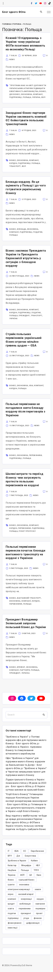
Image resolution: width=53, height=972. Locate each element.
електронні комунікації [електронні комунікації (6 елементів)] (19, 889)
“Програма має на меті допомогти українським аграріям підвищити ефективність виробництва (27, 88)
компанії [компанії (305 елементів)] (12, 899)
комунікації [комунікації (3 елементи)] (26, 899)
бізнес (42, 91)
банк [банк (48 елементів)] (39, 875)
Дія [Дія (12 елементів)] (18, 856)
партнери (25, 670)
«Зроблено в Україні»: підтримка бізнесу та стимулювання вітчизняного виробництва (23, 750)
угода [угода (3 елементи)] (26, 918)
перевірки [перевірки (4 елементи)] (40, 908)
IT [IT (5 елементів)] (9, 851)
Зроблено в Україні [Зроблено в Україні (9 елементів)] (17, 860)
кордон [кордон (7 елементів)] (40, 899)
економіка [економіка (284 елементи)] (24, 884)
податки (37, 232)
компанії (38, 94)
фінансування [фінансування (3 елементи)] (14, 923)
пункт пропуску (27, 531)
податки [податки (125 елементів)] (12, 913)
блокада (21, 229)
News (12, 59)
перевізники (35, 455)
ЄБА (31, 386)
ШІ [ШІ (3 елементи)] (30, 875)
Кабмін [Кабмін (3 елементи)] (34, 860)
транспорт (15, 166)
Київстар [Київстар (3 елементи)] (12, 865)
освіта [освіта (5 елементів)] (11, 908)
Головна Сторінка (11, 24)
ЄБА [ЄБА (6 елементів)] (16, 851)
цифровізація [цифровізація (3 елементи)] (32, 923)
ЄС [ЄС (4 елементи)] (24, 851)
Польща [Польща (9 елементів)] (25, 870)
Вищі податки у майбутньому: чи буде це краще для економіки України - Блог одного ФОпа (26, 819)
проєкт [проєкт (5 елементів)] (39, 913)
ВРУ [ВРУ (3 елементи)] (10, 856)
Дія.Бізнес (14, 94)
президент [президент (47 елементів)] (26, 913)
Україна (36, 97)
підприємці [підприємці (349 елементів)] (13, 918)
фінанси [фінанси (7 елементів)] (38, 918)
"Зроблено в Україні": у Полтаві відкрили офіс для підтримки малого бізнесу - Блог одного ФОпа (26, 740)
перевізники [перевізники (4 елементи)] (25, 908)
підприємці (15, 97)
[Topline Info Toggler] (3, 3)
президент (24, 316)
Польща (27, 97)
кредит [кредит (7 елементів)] (11, 904)
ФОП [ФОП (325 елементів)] (22, 875)
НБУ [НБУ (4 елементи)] (38, 865)
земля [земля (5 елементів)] (38, 889)
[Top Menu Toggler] (49, 12)
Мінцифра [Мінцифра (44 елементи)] (26, 865)
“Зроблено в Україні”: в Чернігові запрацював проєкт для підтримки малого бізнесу (26, 771)
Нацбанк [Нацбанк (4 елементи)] (12, 870)
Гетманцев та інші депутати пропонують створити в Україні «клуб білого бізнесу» (26, 808)
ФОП (43, 97)
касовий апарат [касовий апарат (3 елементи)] (26, 894)
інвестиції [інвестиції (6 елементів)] (12, 928)
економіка (26, 94)
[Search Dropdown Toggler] (41, 12)
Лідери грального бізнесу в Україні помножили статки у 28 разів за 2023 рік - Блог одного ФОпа (26, 783)
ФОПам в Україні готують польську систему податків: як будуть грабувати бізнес (26, 826)
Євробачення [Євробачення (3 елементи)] (37, 851)
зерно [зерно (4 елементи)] (11, 894)
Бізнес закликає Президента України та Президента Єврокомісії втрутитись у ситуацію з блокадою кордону (26, 258)
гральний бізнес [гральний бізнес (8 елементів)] (26, 880)
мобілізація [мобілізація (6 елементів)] (25, 904)
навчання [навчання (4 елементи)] (40, 904)
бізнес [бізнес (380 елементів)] (11, 880)
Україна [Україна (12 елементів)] (11, 875)
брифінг (21, 667)
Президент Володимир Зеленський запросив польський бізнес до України (26, 623)
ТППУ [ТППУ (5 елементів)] (36, 870)
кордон (13, 163)
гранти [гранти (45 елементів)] (11, 884)
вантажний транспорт (29, 598)
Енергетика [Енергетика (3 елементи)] (30, 856)
